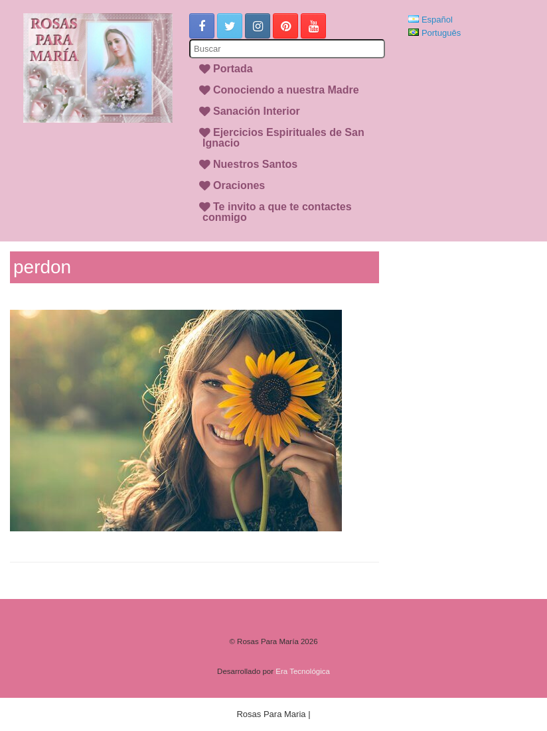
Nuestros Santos (255, 164)
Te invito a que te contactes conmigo (277, 212)
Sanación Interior (256, 111)
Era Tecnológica (302, 671)
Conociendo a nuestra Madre (286, 90)
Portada (233, 68)
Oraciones (239, 185)
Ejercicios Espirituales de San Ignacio (283, 138)
